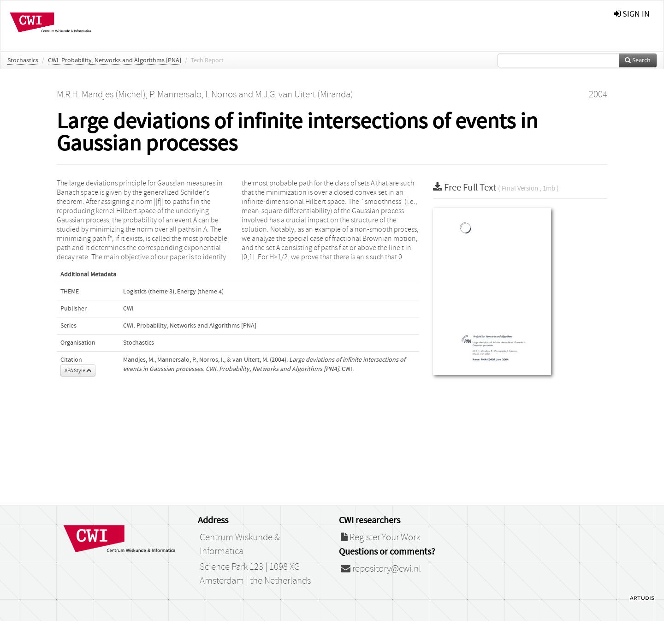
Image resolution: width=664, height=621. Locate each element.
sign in (632, 14)
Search (638, 60)
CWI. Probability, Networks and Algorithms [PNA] (114, 60)
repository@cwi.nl (381, 568)
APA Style (78, 370)
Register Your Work (380, 537)
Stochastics (22, 60)
